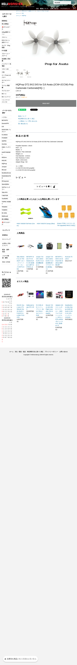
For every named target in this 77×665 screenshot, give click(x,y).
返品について (22, 116)
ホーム (18, 11)
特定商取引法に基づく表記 (26, 118)
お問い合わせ (54, 8)
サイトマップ (6, 239)
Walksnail (5, 216)
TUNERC (4, 210)
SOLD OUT (46, 103)
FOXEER (4, 138)
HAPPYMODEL (6, 153)
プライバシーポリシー (51, 351)
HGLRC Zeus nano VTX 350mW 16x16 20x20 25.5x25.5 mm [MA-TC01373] (20, 311)
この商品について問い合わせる (27, 121)
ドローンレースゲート (6, 54)
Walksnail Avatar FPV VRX (30, 307)
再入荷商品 (5, 24)
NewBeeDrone (6, 173)
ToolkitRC (5, 198)
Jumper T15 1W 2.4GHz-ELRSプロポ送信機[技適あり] (40, 261)
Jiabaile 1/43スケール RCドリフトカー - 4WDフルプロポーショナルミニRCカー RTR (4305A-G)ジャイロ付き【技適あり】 (59, 315)
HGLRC (4, 160)
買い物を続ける (23, 123)
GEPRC (4, 141)
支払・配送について (42, 8)
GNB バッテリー (6, 148)
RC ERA (4, 213)
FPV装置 (4, 50)
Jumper (4, 166)
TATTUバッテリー (6, 188)
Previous (23, 42)
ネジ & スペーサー (6, 81)
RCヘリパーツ (6, 97)
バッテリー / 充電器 (6, 65)
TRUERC (4, 207)
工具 (3, 72)
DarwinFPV (5, 123)
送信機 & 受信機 (6, 60)
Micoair (4, 170)
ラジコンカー (6, 90)
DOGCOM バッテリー (6, 130)
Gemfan (4, 144)
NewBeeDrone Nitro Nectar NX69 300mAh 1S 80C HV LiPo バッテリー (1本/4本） (69, 311)
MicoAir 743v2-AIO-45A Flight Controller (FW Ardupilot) (49, 309)
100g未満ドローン (6, 33)
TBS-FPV (5, 192)
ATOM (8, 262)
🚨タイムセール (6, 28)
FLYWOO (5, 135)
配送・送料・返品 (6, 250)
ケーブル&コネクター (6, 76)
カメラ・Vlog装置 (6, 46)
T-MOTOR (5, 195)
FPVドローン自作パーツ (28, 11)
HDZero (4, 157)
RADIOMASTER (6, 177)
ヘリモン (4, 117)
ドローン (4, 37)
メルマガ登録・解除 (5, 257)
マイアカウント (65, 8)
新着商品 (4, 21)
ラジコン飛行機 (6, 86)
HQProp (24, 15)
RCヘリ (4, 94)
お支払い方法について (6, 244)
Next (68, 42)
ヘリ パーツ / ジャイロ (6, 101)
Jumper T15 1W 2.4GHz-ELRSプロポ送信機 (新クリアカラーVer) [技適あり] (49, 263)
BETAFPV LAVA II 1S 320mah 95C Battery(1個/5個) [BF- (59, 261)
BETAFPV (5, 120)
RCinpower (5, 181)
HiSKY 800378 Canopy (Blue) (46, 223)
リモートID (5, 69)
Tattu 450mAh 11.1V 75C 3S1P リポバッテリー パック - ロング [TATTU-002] (21, 263)
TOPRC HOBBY (6, 203)
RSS (3, 262)
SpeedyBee (5, 184)
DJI (23, 13)
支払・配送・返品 (20, 351)
